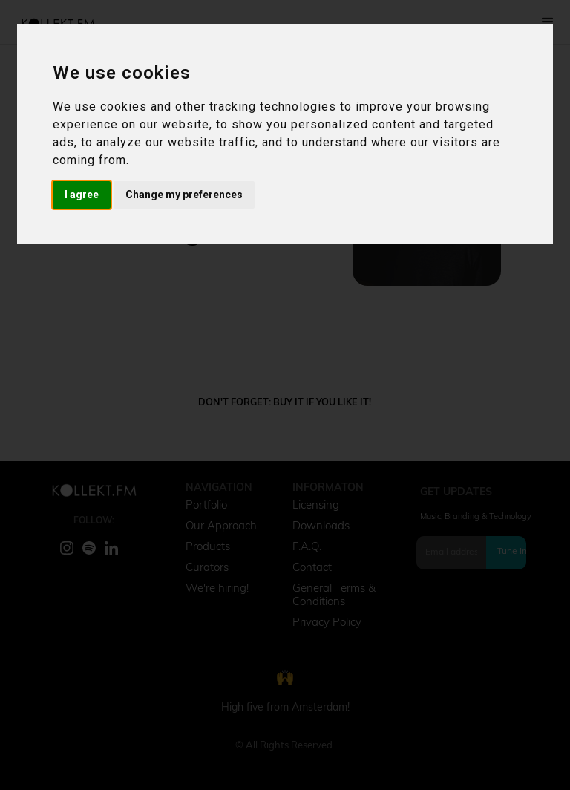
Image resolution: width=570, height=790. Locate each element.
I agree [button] (82, 194)
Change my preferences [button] (184, 194)
